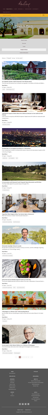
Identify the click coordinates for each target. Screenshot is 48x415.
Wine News (12, 382)
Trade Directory (7, 12)
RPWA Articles (12, 376)
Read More (4, 85)
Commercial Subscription (35, 395)
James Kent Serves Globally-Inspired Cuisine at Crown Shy (16, 279)
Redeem (35, 400)
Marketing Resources (12, 389)
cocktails (5, 321)
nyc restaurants (20, 287)
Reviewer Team (35, 385)
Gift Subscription (36, 397)
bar (17, 158)
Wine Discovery (28, 9)
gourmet (24, 43)
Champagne (17, 353)
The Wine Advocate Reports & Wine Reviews (35, 382)
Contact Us (12, 395)
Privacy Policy (20, 409)
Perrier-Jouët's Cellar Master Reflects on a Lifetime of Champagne (18, 345)
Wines (12, 371)
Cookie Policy (28, 409)
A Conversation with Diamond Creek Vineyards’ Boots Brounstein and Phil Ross (21, 182)
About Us (36, 379)
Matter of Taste (12, 384)
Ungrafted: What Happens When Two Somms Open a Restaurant (18, 214)
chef (4, 89)
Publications (9, 9)
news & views (24, 40)
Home (4, 9)
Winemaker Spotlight (7, 255)
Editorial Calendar (12, 385)
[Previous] (18, 357)
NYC (14, 287)
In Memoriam (6, 190)
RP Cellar (36, 371)
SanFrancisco (16, 222)
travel (24, 46)
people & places (24, 49)
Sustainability (35, 9)
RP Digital (4, 87)
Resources (21, 9)
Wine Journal (36, 376)
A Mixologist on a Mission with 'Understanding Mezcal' (15, 311)
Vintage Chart (12, 380)
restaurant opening (7, 222)
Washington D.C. (10, 89)
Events (15, 9)
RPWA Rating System (35, 384)
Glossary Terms (12, 387)
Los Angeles (11, 158)
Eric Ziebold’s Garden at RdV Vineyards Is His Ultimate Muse (17, 81)
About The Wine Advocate (35, 380)
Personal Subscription (36, 393)
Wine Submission (12, 373)
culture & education (24, 52)
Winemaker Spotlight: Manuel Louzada (11, 246)
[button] (9, 58)
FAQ (12, 393)
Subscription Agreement (36, 399)
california (5, 158)
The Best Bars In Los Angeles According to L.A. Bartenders (16, 148)
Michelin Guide (6, 124)
